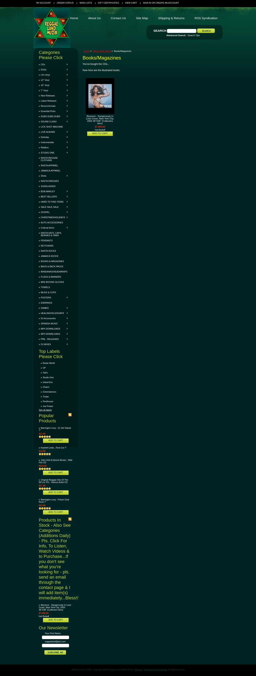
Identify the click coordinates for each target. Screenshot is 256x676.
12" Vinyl (53, 80)
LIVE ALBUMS (53, 132)
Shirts (53, 176)
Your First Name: (53, 633)
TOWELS (45, 287)
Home (87, 51)
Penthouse (48, 401)
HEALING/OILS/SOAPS (53, 313)
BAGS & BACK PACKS (52, 266)
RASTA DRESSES (50, 181)
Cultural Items (53, 228)
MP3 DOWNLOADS (53, 334)
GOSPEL (53, 212)
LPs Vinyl (53, 75)
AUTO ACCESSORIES (52, 222)
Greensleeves (49, 392)
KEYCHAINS (47, 245)
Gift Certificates (108, 3)
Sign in (147, 3)
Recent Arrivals (53, 106)
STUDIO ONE (53, 152)
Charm (46, 387)
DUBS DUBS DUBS (53, 116)
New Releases (53, 95)
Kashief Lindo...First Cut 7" (54, 447)
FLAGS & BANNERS (51, 277)
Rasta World (49, 363)
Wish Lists (86, 3)
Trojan (46, 396)
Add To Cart (55, 440)
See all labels (45, 410)
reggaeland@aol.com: (55, 641)
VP (44, 368)
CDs (53, 64)
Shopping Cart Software (155, 669)
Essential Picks (53, 111)
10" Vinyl (53, 85)
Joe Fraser (48, 406)
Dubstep (53, 137)
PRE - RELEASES (53, 339)
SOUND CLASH (53, 121)
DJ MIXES (53, 344)
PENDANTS (47, 240)
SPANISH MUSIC (53, 323)
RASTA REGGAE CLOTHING (49, 159)
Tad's (45, 372)
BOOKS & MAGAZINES (52, 261)
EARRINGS (46, 303)
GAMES (53, 308)
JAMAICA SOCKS (49, 256)
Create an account (167, 3)
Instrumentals (53, 142)
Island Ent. (48, 382)
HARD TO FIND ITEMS (53, 202)
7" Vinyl (53, 90)
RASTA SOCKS (48, 251)
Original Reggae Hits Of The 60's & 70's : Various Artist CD (53, 481)
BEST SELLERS (53, 196)
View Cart (131, 3)
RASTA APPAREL (49, 165)
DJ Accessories (53, 318)
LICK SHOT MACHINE (52, 127)
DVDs (53, 69)
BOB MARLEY (53, 191)
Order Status (65, 3)
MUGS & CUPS (48, 292)
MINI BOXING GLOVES (52, 282)
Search (159, 30)
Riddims (53, 147)
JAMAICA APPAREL (50, 170)
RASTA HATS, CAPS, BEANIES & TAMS (51, 234)
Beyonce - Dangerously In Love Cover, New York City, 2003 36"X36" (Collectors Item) (55, 607)
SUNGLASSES (48, 186)
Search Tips (194, 35)
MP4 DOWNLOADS (53, 329)
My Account (43, 3)
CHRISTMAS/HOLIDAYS (53, 217)
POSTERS (53, 297)
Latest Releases (53, 101)
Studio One (48, 377)
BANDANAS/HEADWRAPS (54, 271)
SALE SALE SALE (53, 207)
